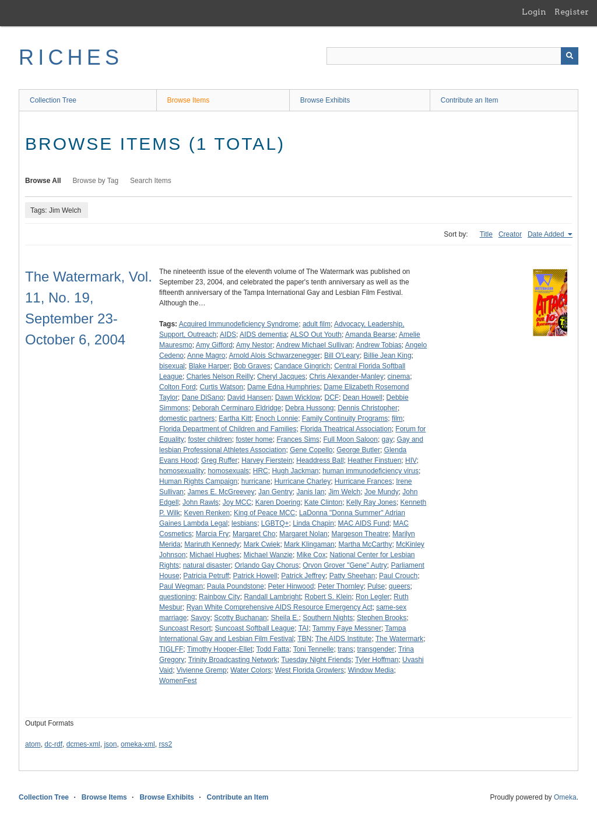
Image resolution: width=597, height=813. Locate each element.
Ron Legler (373, 597)
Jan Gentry (275, 492)
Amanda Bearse (370, 334)
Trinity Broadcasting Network (233, 660)
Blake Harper (209, 366)
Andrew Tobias (379, 345)
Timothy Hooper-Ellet (219, 649)
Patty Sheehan (352, 576)
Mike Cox (311, 555)
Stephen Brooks (381, 618)
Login (534, 11)
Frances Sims (297, 439)
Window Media (371, 670)
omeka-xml (138, 744)
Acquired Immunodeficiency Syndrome (238, 324)
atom (33, 744)
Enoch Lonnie (276, 418)
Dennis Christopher (368, 408)
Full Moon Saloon (351, 439)
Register (571, 11)
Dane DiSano (202, 397)
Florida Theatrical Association (346, 429)
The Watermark (399, 639)
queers (399, 586)
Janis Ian (310, 492)
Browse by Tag (96, 181)
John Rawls (200, 502)
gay (387, 439)
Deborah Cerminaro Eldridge (237, 408)
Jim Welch (344, 492)
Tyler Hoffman (376, 660)
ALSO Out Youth (316, 334)
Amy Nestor (254, 345)
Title (486, 234)
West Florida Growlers (309, 670)
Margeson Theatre (359, 534)
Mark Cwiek (262, 544)
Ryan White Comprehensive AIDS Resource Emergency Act (280, 607)
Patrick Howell (255, 576)
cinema (399, 376)
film (397, 418)
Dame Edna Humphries (283, 387)
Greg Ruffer (219, 460)
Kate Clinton (323, 502)
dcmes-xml (83, 744)
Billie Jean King (388, 355)
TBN (304, 639)
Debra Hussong (309, 408)
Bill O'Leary (342, 355)
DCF (331, 397)
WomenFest (177, 681)
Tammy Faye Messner (346, 628)
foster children (209, 439)
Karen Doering (277, 502)
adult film (317, 324)
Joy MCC (237, 502)
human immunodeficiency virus (370, 471)
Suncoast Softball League (254, 628)
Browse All (43, 181)
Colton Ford (177, 387)
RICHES (71, 57)
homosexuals (228, 471)
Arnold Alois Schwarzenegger (274, 355)
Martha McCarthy (365, 544)
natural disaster (207, 565)
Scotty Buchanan (240, 618)
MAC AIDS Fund (363, 523)
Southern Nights (328, 618)
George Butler (358, 450)
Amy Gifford (214, 345)
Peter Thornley (341, 586)
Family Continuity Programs (345, 418)
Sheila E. (284, 618)
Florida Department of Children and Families (227, 429)
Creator (510, 234)
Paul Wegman (181, 586)
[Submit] (569, 56)
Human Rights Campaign (198, 481)
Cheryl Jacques (281, 376)
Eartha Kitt (235, 418)
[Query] (452, 56)
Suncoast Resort (185, 628)
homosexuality (181, 471)
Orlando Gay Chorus (266, 565)
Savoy (200, 618)
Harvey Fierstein (266, 460)
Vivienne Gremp (202, 670)
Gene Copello (311, 450)
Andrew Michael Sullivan (314, 345)
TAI (303, 628)
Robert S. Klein (328, 597)
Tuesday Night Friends (316, 660)
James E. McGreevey (221, 492)
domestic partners (187, 418)
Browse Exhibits (325, 100)
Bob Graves (251, 366)
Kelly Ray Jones (371, 502)
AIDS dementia (263, 334)
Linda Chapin (313, 523)
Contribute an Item (469, 100)
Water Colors (250, 670)
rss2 (165, 744)
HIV (411, 460)
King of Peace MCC (264, 513)
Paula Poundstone (235, 586)
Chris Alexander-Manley (347, 376)
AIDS (228, 334)
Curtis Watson (221, 387)
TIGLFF (171, 649)
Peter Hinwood (291, 586)
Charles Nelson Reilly (220, 376)
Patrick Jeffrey (303, 576)
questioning (177, 597)
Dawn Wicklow (298, 397)
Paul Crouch (398, 576)
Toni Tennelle (313, 649)
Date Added (547, 234)
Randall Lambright (272, 597)
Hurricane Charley (302, 481)
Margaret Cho (254, 534)
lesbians (244, 523)
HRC (260, 471)
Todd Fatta (273, 649)
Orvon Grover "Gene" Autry (345, 565)
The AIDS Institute (343, 639)
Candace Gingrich (302, 366)
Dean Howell (362, 397)
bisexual (172, 366)
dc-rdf (53, 744)
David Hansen (249, 397)
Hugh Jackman (295, 471)
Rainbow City (219, 597)
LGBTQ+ (275, 523)
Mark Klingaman (309, 544)
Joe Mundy (381, 492)
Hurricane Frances (363, 481)
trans (345, 649)
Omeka (565, 797)
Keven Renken (207, 513)
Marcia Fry (212, 534)
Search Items (150, 181)
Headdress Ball (319, 460)
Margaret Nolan (303, 534)
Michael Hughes (214, 555)
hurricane (256, 481)
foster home (254, 439)
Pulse (376, 586)
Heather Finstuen (374, 460)
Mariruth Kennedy (212, 544)
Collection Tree (53, 100)
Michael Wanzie (268, 555)
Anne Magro (206, 355)
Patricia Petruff (206, 576)
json (110, 744)
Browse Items (188, 100)
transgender (376, 649)
